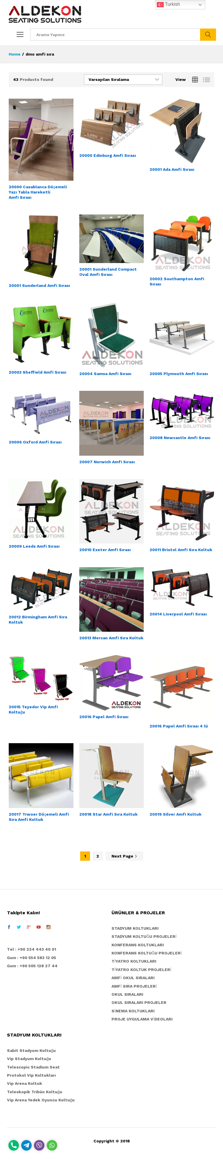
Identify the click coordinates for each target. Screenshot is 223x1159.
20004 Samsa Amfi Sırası (105, 373)
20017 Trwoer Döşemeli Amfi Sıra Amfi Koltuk (39, 817)
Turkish (168, 4)
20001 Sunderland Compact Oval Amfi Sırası (108, 272)
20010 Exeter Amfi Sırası (105, 549)
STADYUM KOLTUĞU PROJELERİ (144, 936)
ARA (208, 35)
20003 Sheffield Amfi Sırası (37, 372)
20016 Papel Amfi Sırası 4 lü (179, 726)
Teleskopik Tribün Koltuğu (34, 1091)
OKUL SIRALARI (127, 994)
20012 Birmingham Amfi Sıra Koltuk (38, 619)
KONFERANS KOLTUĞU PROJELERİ (147, 953)
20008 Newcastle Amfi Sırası (180, 437)
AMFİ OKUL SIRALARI (133, 977)
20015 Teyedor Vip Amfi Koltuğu (33, 709)
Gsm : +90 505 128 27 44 (32, 965)
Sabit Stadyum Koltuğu (31, 1050)
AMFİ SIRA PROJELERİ (134, 986)
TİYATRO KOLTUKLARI (134, 961)
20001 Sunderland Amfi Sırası (39, 285)
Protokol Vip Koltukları (31, 1075)
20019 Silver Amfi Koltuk (176, 814)
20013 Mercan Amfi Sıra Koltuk (111, 638)
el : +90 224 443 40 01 (33, 949)
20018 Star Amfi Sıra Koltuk (108, 814)
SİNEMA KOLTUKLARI (133, 1011)
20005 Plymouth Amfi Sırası (179, 373)
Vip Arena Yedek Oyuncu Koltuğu (41, 1100)
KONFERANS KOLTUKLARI (138, 945)
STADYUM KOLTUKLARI (135, 928)
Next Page (124, 856)
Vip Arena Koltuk (24, 1083)
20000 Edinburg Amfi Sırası (107, 155)
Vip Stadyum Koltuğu (29, 1058)
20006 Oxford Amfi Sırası (35, 442)
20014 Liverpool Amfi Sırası (178, 614)
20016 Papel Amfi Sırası (103, 716)
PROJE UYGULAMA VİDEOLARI (142, 1019)
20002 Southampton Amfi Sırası (177, 281)
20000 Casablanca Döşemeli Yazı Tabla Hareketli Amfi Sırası (38, 192)
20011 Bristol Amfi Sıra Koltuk (181, 549)
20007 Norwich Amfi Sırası (107, 461)
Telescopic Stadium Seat (33, 1067)
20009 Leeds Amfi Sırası (34, 546)
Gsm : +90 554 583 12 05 (31, 957)
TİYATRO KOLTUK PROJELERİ (141, 969)
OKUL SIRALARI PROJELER (139, 1002)
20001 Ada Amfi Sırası (172, 169)
